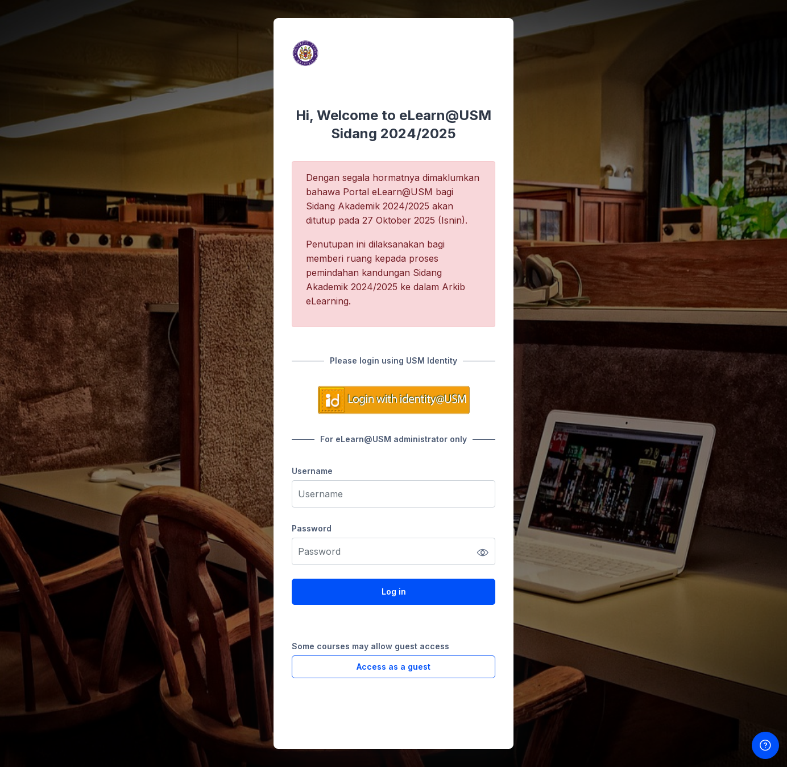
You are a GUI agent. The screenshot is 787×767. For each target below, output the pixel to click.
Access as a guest (393, 666)
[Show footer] (765, 745)
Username (312, 471)
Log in (394, 591)
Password (312, 528)
